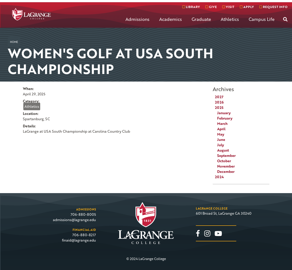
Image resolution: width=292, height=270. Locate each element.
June (221, 139)
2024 (219, 177)
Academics (170, 19)
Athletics (230, 19)
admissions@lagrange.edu (74, 219)
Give (211, 6)
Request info (273, 6)
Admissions (137, 19)
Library (191, 6)
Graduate (201, 19)
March (222, 123)
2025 (219, 107)
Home (14, 42)
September (226, 155)
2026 (219, 102)
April (221, 129)
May (220, 134)
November (226, 166)
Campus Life (261, 19)
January (224, 113)
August (223, 150)
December (225, 171)
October (224, 161)
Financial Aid (84, 230)
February (224, 118)
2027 (219, 97)
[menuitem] (137, 23)
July (220, 145)
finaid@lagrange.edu (79, 240)
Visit (228, 6)
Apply (247, 6)
